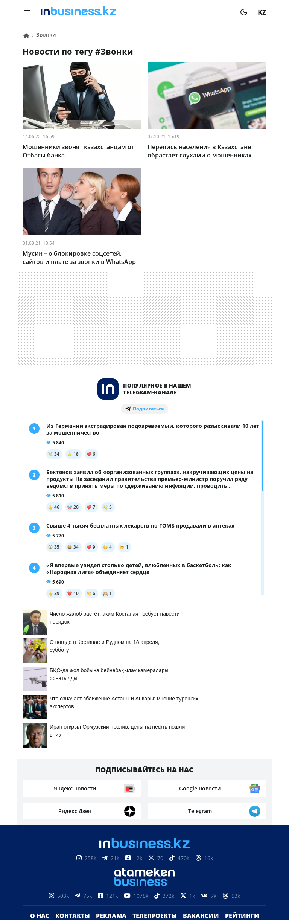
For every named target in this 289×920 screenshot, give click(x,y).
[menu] (27, 12)
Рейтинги (242, 765)
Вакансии (201, 765)
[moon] (244, 12)
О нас (39, 765)
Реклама (111, 765)
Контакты (72, 765)
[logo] (135, 12)
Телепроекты (154, 765)
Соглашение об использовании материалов (145, 847)
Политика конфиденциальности (144, 885)
